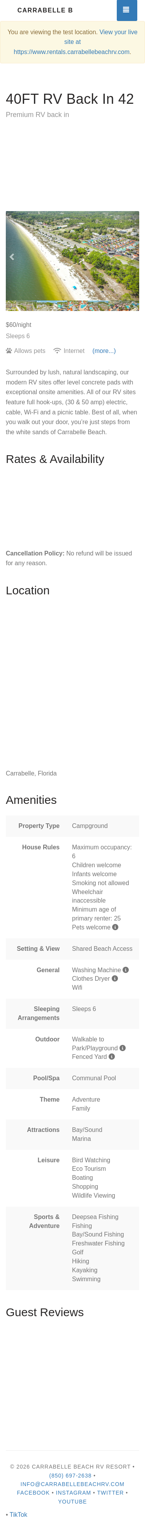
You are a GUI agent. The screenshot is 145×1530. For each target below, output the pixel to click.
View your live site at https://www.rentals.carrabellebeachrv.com (76, 42)
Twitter (110, 1493)
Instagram (73, 1493)
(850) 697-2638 (70, 1475)
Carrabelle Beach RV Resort (45, 10)
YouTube (72, 1502)
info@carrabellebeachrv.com (72, 1484)
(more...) (104, 351)
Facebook (33, 1493)
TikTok (18, 1514)
